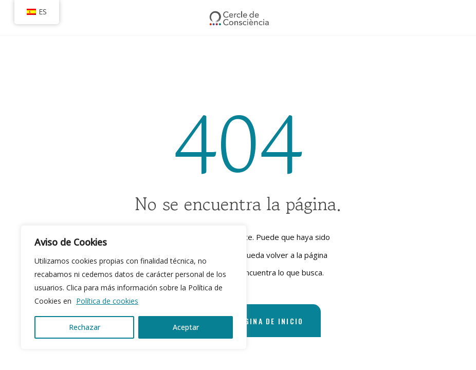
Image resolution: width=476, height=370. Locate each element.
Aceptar (186, 327)
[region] (134, 287)
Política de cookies (107, 301)
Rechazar (84, 327)
